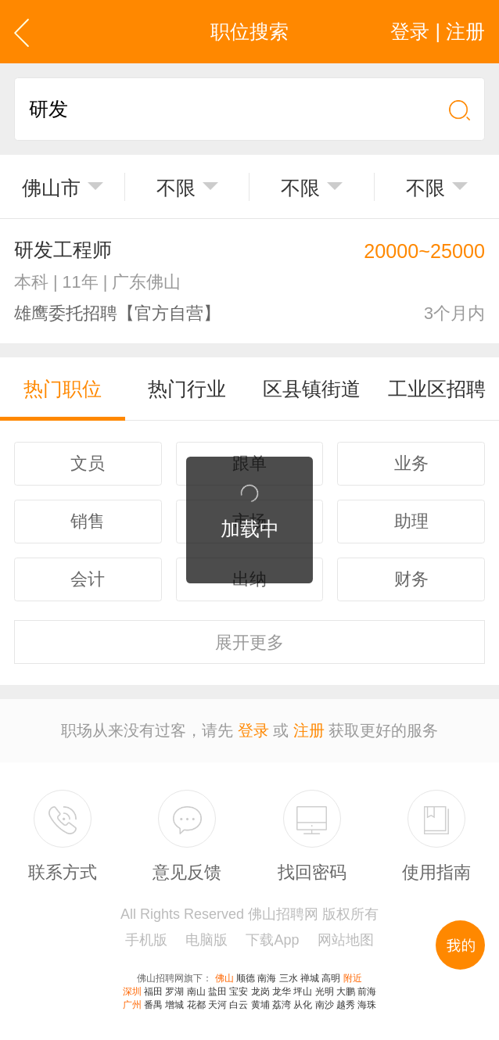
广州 (132, 1004)
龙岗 (260, 991)
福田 (153, 991)
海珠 (366, 1004)
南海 (266, 978)
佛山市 (51, 188)
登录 (253, 730)
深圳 (132, 991)
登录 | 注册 (437, 31)
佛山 (224, 978)
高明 (330, 978)
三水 (288, 978)
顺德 (245, 978)
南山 (196, 991)
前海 (366, 991)
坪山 (302, 991)
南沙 (324, 1004)
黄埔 (260, 1004)
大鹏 (345, 991)
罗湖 (174, 991)
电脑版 (206, 940)
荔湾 (281, 1004)
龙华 (281, 991)
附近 (352, 978)
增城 (174, 1004)
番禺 (153, 1004)
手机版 (146, 940)
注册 (309, 730)
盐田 (217, 991)
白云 (238, 1004)
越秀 (345, 1004)
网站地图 (346, 940)
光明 (324, 991)
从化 (302, 1004)
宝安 (238, 991)
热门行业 (187, 389)
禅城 (309, 978)
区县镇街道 (312, 389)
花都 (196, 1004)
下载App (272, 940)
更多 (249, 642)
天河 (217, 1004)
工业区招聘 (437, 389)
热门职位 (62, 389)
